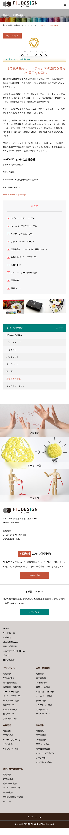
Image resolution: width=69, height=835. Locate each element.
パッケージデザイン (12, 696)
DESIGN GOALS (14, 335)
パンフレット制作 (11, 700)
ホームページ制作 (11, 691)
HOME (6, 628)
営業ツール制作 (43, 687)
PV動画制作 (8, 678)
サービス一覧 (9, 633)
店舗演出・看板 (13, 378)
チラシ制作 (41, 700)
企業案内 (7, 637)
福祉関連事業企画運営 (13, 797)
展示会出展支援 (10, 682)
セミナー (7, 801)
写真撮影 (7, 673)
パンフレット (12, 357)
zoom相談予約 (34, 575)
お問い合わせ (34, 612)
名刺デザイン (9, 705)
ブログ (6, 655)
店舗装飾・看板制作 (12, 687)
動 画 (9, 371)
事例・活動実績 (10, 646)
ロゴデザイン (9, 714)
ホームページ (12, 364)
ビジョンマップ (10, 709)
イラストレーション (15, 386)
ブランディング (12, 36)
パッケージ (11, 350)
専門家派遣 (41, 678)
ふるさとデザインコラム (14, 651)
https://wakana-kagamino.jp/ (14, 195)
